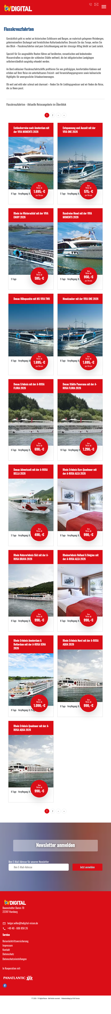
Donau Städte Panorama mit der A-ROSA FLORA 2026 (80, 386)
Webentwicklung (65, 998)
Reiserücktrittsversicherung (15, 941)
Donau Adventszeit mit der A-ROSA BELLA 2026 (31, 471)
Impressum (8, 945)
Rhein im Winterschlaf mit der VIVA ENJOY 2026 (31, 215)
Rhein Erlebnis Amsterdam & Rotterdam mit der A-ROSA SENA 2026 (30, 644)
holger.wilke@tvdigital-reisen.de (22, 923)
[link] (18, 7)
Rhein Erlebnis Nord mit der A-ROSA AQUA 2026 (80, 642)
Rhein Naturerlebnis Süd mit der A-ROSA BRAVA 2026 (31, 557)
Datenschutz (8, 954)
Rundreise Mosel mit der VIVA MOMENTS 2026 (77, 215)
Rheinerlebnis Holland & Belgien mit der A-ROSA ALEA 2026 (80, 557)
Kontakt (6, 950)
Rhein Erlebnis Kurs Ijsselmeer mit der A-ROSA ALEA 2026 (80, 471)
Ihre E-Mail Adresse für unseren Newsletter (29, 862)
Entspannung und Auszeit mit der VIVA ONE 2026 (79, 130)
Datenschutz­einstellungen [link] (15, 959)
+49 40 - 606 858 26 (17, 928)
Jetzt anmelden (87, 867)
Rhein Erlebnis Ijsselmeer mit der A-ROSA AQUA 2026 (31, 728)
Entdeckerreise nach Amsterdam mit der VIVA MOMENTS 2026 (31, 130)
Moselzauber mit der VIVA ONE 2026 (80, 299)
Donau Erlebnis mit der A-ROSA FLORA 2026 (29, 386)
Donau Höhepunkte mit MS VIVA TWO (32, 299)
